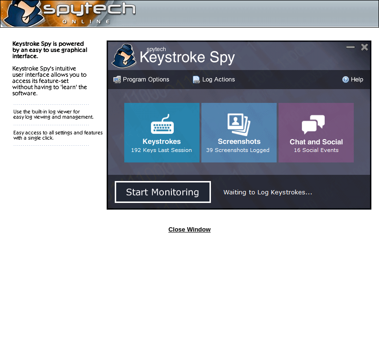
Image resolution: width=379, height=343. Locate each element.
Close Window (190, 229)
